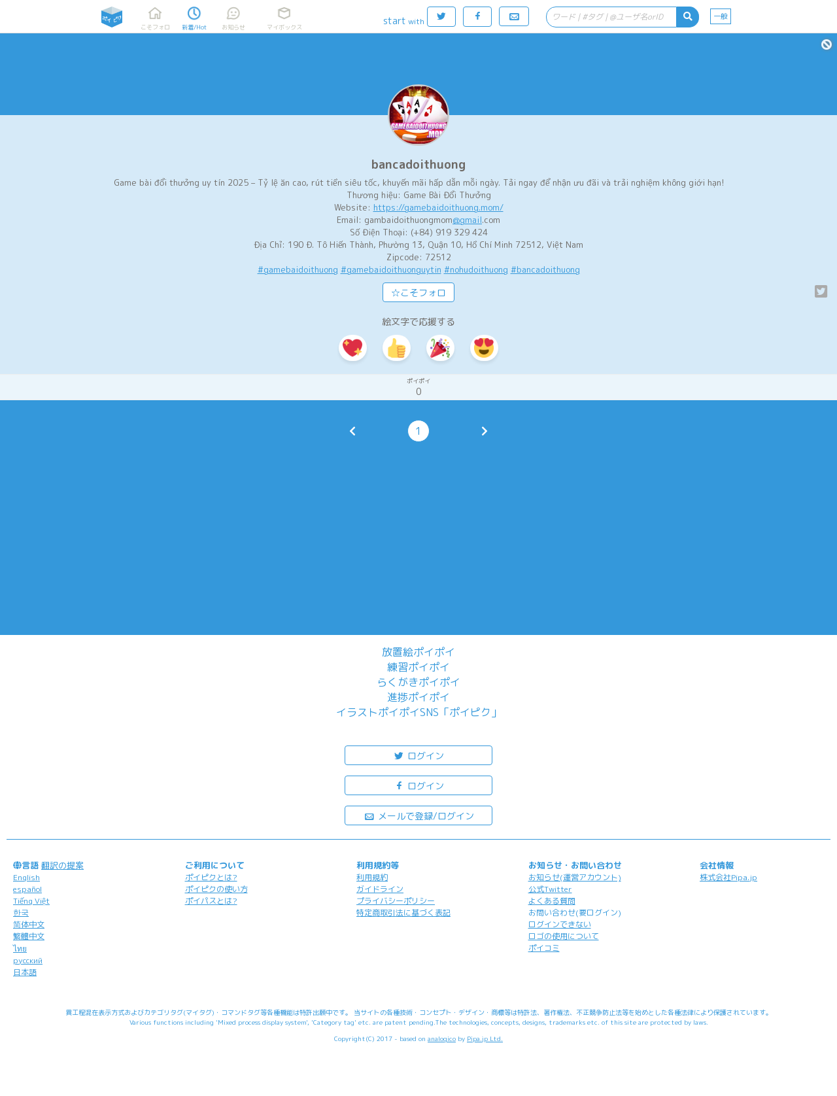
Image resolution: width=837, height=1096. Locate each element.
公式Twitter (550, 889)
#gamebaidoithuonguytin (391, 269)
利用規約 (372, 877)
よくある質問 (551, 900)
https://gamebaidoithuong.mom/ (438, 207)
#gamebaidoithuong (298, 269)
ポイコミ (544, 947)
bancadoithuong (418, 164)
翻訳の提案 (62, 865)
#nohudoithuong (476, 269)
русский (28, 960)
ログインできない (559, 924)
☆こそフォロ (418, 292)
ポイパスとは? (211, 900)
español (27, 889)
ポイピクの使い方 (216, 889)
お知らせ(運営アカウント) (574, 877)
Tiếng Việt (31, 900)
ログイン (418, 755)
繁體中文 (28, 936)
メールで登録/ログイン (419, 815)
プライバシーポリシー (395, 900)
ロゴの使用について (563, 936)
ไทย (20, 948)
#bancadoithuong (545, 269)
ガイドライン (379, 889)
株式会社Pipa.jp (728, 877)
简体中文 (28, 924)
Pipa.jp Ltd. (485, 1038)
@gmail (467, 220)
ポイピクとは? (211, 877)
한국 (21, 912)
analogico (442, 1038)
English (26, 877)
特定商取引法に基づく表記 (403, 912)
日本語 (25, 972)
